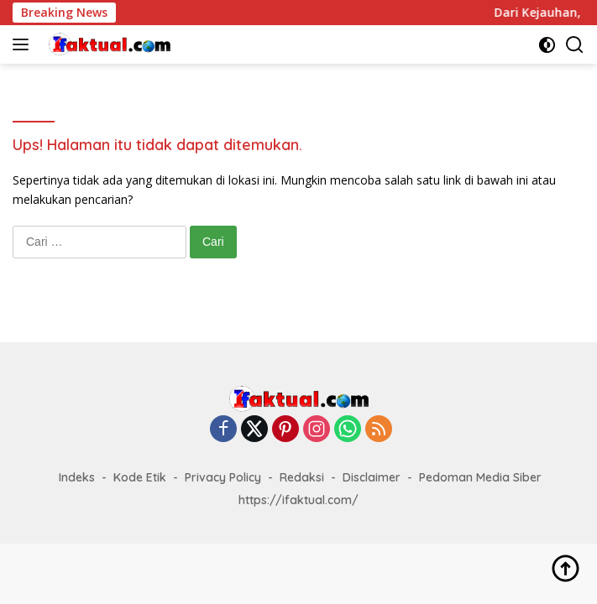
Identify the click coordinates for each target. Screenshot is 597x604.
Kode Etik (139, 477)
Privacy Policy (223, 477)
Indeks (77, 477)
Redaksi (302, 477)
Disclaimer (372, 477)
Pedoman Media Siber (480, 477)
